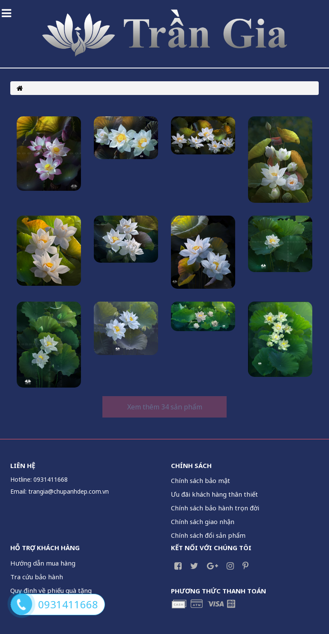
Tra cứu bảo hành (36, 576)
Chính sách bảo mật (200, 480)
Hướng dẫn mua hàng (42, 563)
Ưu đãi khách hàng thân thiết (214, 494)
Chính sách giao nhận (202, 521)
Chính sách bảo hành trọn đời (215, 508)
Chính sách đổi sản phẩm (208, 535)
